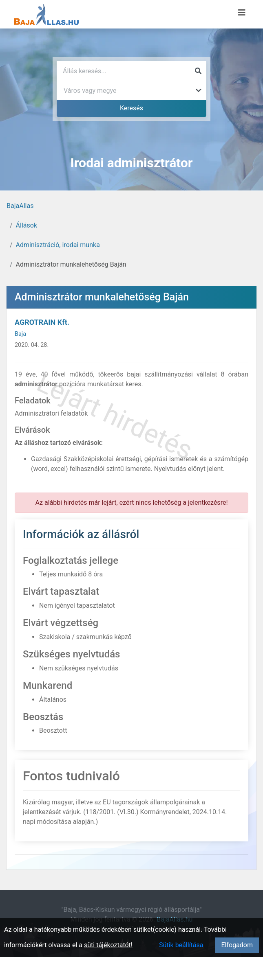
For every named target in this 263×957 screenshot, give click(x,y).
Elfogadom (237, 945)
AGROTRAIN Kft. (42, 322)
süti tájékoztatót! (108, 945)
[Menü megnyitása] (242, 13)
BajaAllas (20, 206)
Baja (20, 334)
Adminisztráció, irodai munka (58, 245)
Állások (26, 225)
